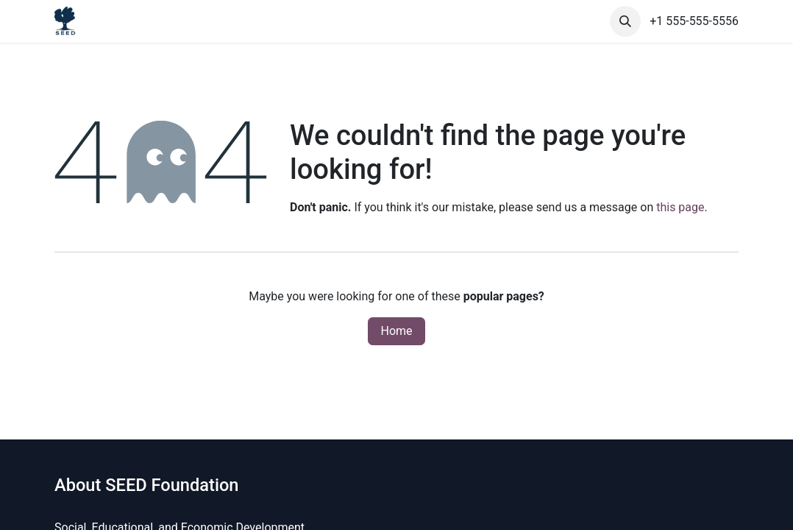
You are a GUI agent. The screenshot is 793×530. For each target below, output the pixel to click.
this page (680, 207)
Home (396, 331)
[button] (625, 21)
